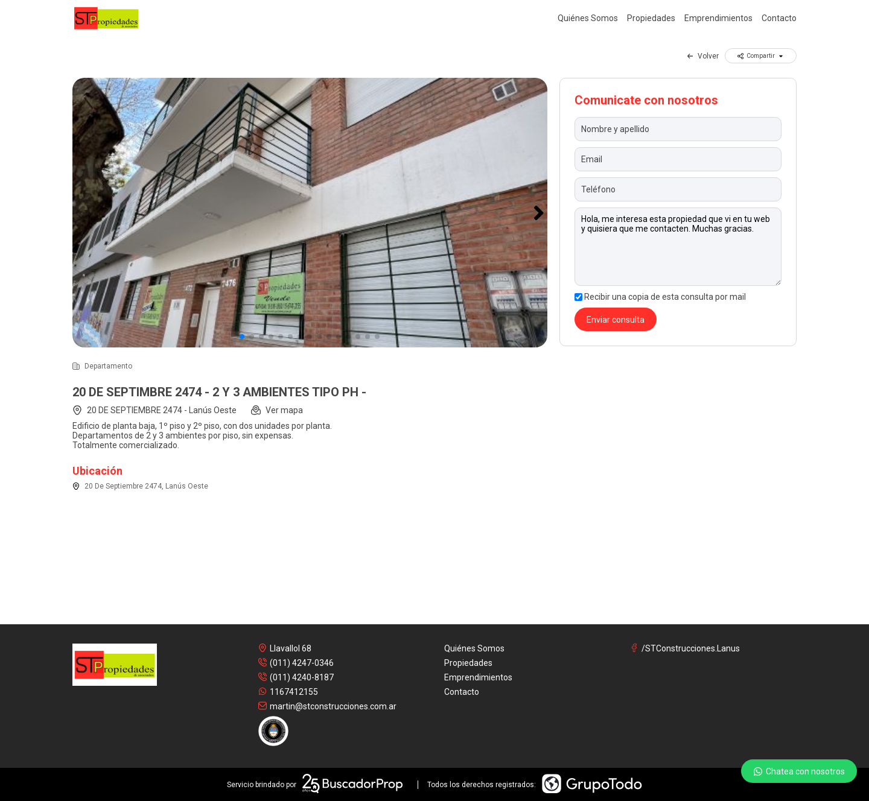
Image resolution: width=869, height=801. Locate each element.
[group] (309, 212)
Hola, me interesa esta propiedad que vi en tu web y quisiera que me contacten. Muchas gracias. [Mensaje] (678, 246)
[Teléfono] (678, 189)
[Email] (678, 159)
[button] (539, 212)
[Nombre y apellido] (678, 129)
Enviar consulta (616, 320)
